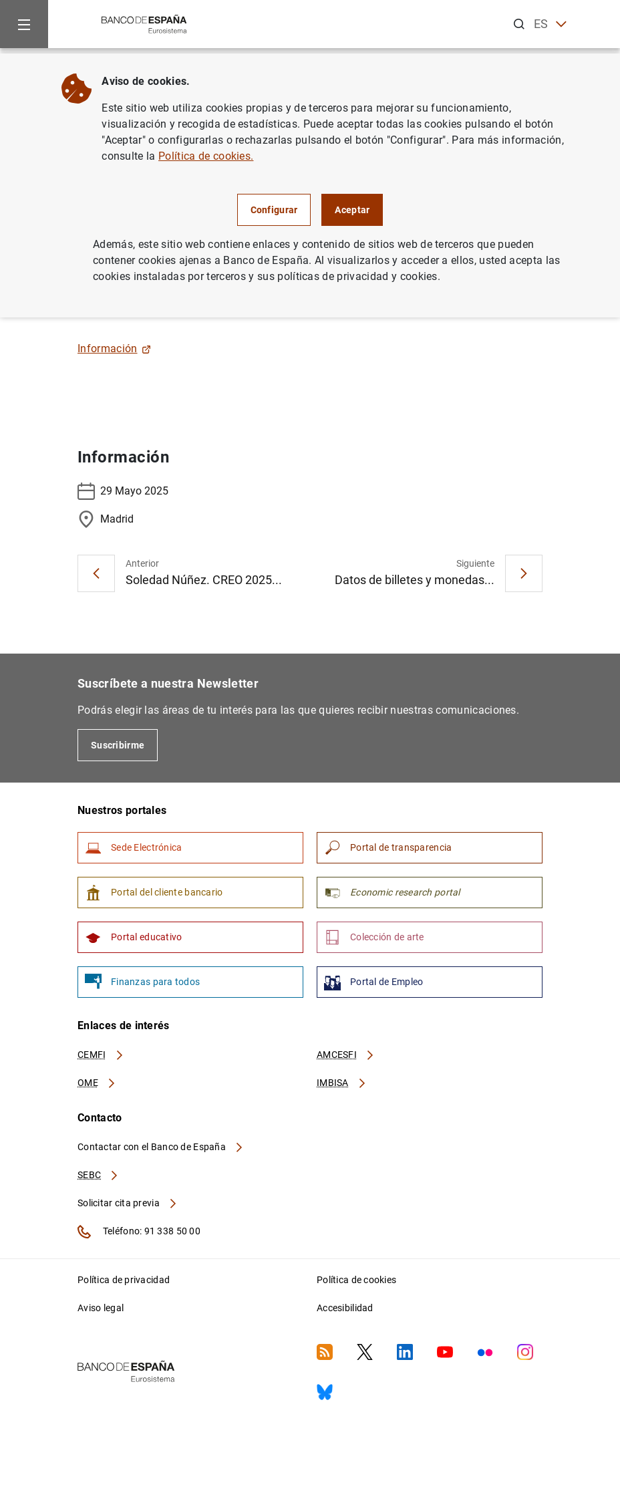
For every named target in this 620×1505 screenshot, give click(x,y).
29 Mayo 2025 (123, 491)
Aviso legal (101, 1308)
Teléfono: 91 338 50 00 (139, 1231)
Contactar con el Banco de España (161, 1146)
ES (550, 24)
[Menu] (24, 24)
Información (114, 348)
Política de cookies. (205, 156)
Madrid (106, 519)
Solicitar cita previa (128, 1203)
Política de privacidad (124, 1279)
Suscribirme (117, 745)
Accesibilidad (345, 1308)
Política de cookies (356, 1279)
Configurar (274, 209)
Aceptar (352, 209)
